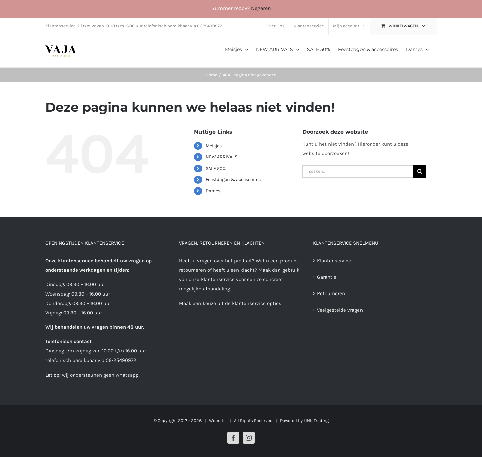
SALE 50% (216, 168)
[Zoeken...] (357, 171)
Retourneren (331, 293)
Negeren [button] (261, 8)
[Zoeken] (419, 171)
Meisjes (214, 146)
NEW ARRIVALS (221, 157)
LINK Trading (316, 420)
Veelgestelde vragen (340, 310)
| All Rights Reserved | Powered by (265, 420)
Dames (213, 191)
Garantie (326, 277)
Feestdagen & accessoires (233, 179)
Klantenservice (334, 261)
